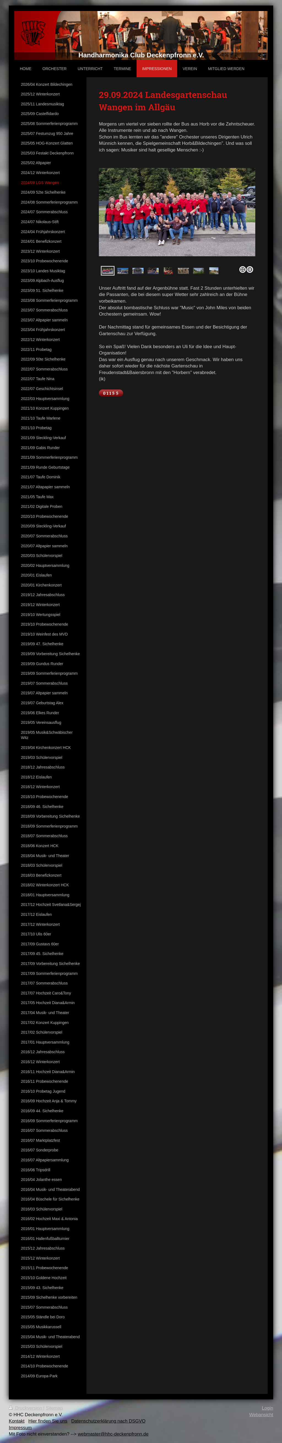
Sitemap (54, 1408)
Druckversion (26, 1408)
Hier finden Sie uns (47, 1421)
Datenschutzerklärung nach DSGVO (108, 1421)
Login (267, 1408)
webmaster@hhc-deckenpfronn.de (113, 1434)
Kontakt (17, 1421)
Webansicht (261, 1414)
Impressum (20, 1427)
